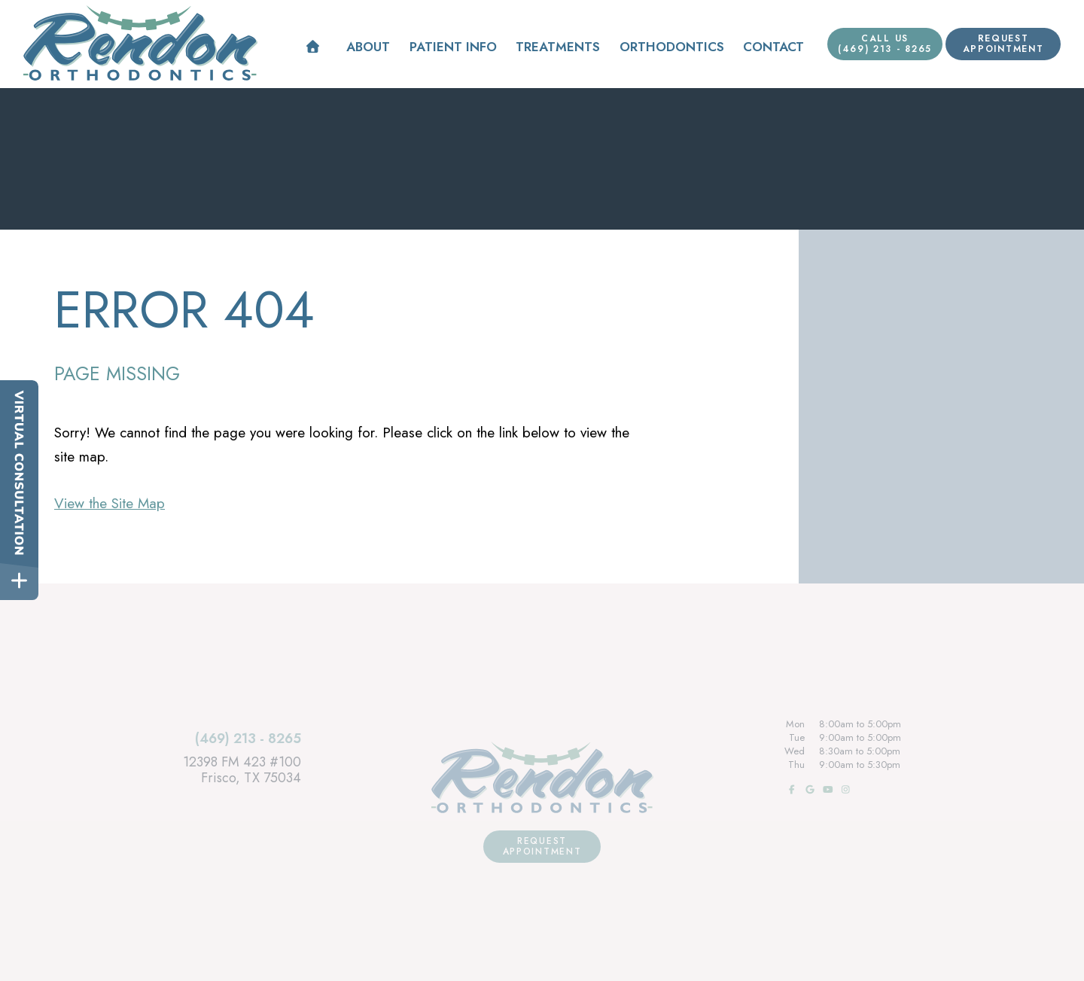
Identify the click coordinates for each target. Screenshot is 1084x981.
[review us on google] (808, 790)
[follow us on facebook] (790, 790)
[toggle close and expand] (19, 581)
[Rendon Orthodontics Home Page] (140, 43)
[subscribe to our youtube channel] (827, 790)
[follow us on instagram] (845, 790)
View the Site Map (109, 503)
